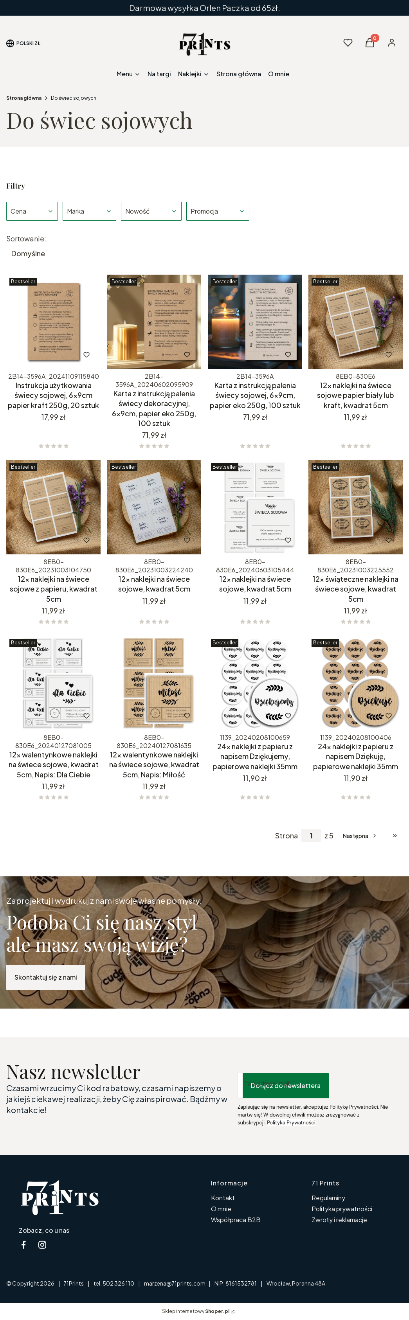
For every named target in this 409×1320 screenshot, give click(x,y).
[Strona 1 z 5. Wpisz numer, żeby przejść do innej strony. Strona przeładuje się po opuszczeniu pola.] (311, 835)
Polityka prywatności (342, 1209)
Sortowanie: (26, 239)
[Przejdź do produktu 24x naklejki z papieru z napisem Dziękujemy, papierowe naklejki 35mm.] (255, 683)
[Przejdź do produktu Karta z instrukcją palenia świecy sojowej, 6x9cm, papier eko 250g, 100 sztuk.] (255, 322)
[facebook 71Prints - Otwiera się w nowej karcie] (23, 1245)
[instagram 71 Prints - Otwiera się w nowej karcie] (42, 1245)
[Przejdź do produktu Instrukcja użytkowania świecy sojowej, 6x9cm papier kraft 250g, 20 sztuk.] (53, 322)
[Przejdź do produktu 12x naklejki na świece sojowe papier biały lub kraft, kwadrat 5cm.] (355, 322)
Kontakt (223, 1198)
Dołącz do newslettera (286, 1085)
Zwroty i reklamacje (339, 1220)
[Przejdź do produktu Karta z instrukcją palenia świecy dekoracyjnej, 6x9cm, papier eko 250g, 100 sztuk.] (154, 322)
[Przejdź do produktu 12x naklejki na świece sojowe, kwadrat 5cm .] (154, 507)
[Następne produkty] (360, 835)
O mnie (221, 1209)
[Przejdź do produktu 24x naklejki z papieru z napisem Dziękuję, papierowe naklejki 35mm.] (355, 683)
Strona (286, 836)
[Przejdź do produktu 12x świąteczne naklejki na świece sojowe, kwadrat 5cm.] (355, 507)
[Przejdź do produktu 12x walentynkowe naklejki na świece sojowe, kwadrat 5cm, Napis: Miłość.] (154, 683)
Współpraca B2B (236, 1220)
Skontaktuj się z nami (45, 977)
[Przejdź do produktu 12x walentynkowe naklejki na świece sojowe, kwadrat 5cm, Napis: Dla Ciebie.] (53, 683)
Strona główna (23, 98)
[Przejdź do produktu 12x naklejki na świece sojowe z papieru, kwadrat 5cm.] (53, 507)
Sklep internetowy (195, 1311)
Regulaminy (328, 1198)
